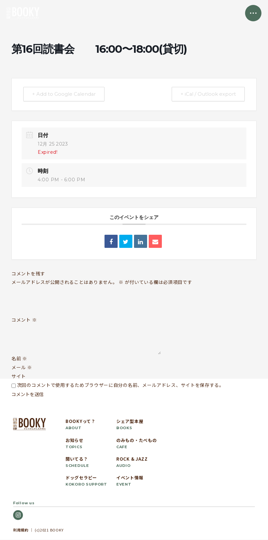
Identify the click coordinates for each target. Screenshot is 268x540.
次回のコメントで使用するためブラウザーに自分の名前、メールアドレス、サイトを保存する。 (120, 385)
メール (21, 367)
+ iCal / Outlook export (207, 94)
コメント (24, 320)
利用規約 (21, 529)
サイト (18, 376)
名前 (19, 358)
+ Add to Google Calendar (65, 94)
